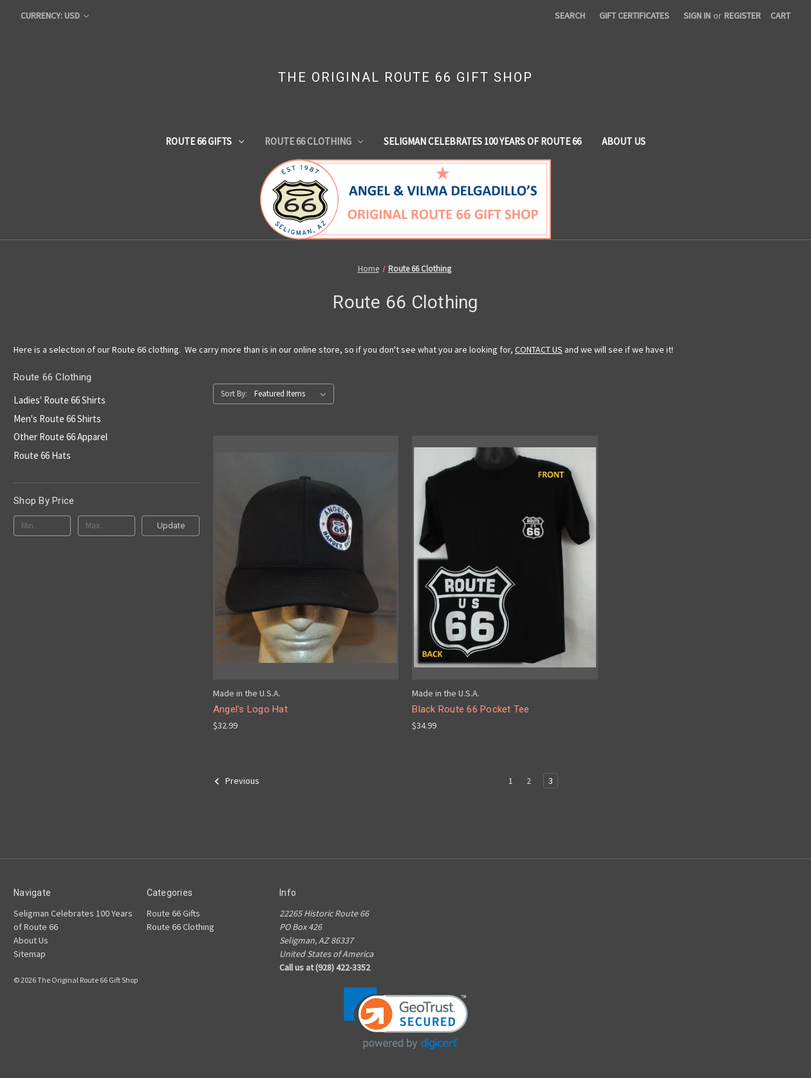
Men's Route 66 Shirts (57, 419)
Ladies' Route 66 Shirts (60, 400)
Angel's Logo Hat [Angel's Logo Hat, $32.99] (250, 709)
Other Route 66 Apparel (60, 437)
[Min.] (42, 526)
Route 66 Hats (42, 455)
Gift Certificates (634, 15)
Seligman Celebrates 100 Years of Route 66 (482, 141)
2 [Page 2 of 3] (529, 780)
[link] (406, 1018)
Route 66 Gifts (204, 141)
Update (171, 525)
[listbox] (292, 394)
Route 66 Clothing (314, 141)
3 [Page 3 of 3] (550, 780)
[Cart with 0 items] (780, 16)
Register (742, 15)
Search (570, 15)
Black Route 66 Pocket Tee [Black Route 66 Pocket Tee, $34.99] (470, 709)
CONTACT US (539, 349)
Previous (236, 781)
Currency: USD (55, 15)
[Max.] (106, 526)
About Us (624, 141)
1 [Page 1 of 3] (510, 780)
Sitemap (30, 954)
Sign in (697, 15)
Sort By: (234, 393)
